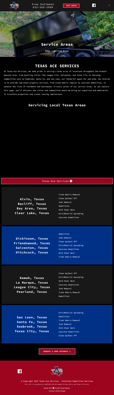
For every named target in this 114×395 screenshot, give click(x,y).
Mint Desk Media (63, 388)
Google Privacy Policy (65, 384)
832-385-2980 (43, 7)
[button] (108, 5)
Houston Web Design (57, 391)
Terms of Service (83, 384)
